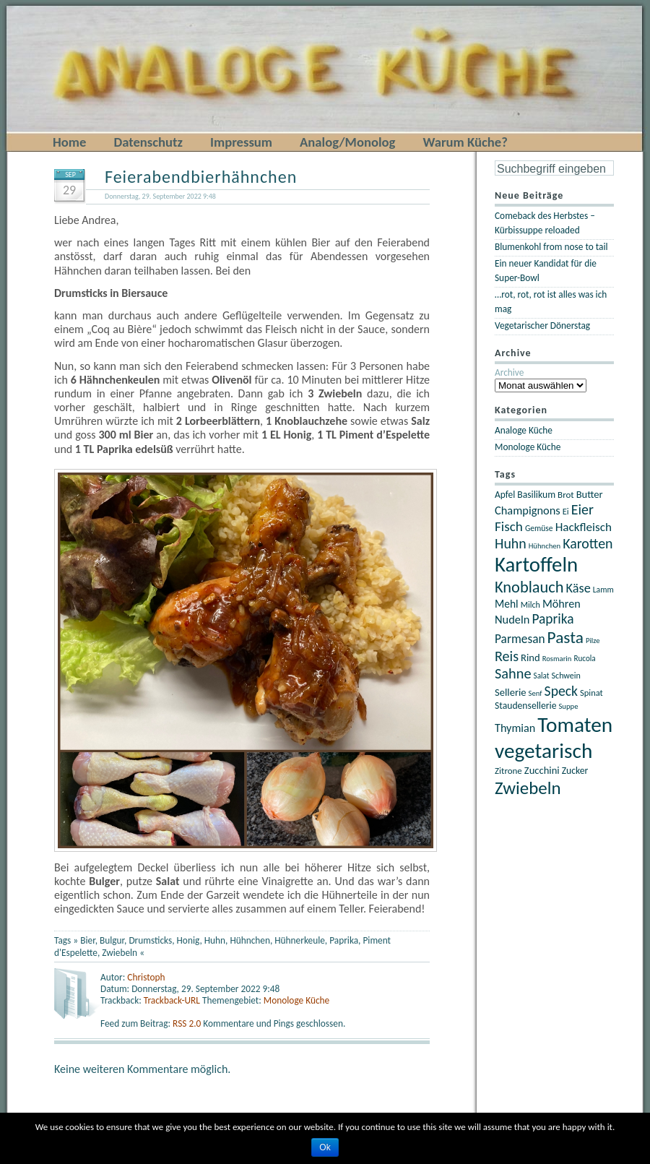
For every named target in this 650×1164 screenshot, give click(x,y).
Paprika (343, 940)
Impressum (241, 142)
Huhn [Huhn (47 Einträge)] (510, 543)
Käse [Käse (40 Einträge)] (578, 588)
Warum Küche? (464, 142)
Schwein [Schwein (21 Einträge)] (566, 676)
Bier (87, 940)
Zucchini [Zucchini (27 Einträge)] (542, 770)
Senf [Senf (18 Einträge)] (535, 693)
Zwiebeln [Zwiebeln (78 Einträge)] (528, 788)
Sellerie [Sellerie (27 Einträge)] (510, 692)
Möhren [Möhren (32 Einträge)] (561, 604)
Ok (324, 1147)
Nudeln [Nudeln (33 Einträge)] (512, 619)
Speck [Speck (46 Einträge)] (561, 690)
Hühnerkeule (299, 940)
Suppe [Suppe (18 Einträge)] (568, 706)
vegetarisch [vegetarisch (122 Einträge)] (543, 751)
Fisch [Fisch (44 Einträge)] (509, 526)
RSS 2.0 (188, 1023)
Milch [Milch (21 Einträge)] (530, 605)
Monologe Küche (296, 1000)
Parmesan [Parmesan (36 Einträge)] (520, 639)
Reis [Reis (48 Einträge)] (507, 656)
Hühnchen (250, 940)
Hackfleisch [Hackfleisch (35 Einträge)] (583, 527)
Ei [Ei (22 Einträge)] (566, 511)
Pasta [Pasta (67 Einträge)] (565, 637)
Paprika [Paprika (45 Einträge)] (552, 619)
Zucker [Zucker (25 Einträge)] (575, 770)
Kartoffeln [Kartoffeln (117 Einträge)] (536, 564)
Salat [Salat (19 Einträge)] (542, 676)
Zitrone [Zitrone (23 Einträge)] (508, 770)
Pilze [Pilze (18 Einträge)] (593, 640)
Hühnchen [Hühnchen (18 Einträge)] (544, 546)
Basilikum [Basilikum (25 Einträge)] (536, 494)
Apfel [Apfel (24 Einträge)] (505, 494)
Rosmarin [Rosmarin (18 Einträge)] (557, 658)
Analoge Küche (523, 430)
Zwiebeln (119, 953)
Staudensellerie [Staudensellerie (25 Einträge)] (525, 705)
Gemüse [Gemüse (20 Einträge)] (539, 528)
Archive (509, 372)
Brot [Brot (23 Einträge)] (566, 494)
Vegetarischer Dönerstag (542, 325)
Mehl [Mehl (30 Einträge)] (507, 604)
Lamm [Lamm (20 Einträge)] (603, 590)
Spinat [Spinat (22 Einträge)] (591, 692)
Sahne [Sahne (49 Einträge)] (513, 673)
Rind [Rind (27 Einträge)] (530, 657)
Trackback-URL (172, 1000)
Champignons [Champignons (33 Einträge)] (527, 510)
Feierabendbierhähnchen (201, 176)
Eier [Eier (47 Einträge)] (582, 509)
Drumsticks (150, 940)
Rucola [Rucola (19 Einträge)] (584, 658)
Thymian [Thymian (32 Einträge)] (515, 728)
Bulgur (112, 940)
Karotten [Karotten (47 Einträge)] (587, 543)
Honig (188, 940)
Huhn (214, 940)
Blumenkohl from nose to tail (551, 247)
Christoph (146, 977)
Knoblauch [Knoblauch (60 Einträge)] (529, 587)
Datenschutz (148, 142)
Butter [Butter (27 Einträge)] (589, 494)
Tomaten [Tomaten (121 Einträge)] (574, 725)
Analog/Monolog (347, 142)
